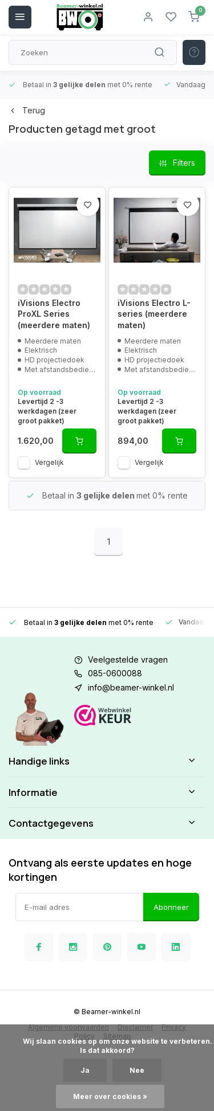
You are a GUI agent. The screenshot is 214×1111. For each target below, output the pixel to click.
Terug (27, 110)
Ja (85, 1070)
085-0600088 (115, 673)
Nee (137, 1070)
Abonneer (171, 907)
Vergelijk (49, 462)
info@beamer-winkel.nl (131, 687)
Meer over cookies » (110, 1096)
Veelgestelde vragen (128, 659)
